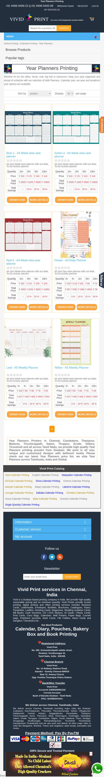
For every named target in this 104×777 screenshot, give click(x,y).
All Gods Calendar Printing (18, 481)
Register (83, 6)
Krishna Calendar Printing (76, 481)
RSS (60, 557)
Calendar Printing (28, 43)
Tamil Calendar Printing (17, 475)
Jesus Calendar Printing (17, 498)
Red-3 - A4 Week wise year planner (23, 262)
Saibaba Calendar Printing (49, 492)
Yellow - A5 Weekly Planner (71, 367)
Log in (95, 6)
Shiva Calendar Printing (48, 481)
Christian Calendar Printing (80, 492)
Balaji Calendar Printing (47, 487)
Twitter (52, 557)
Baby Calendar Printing (45, 498)
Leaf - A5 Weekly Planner (22, 367)
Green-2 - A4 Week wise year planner (72, 155)
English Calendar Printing (45, 475)
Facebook (44, 557)
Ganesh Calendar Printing (18, 487)
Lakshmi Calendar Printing (76, 487)
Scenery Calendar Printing (73, 498)
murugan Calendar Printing (19, 492)
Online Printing (11, 43)
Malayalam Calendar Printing (77, 475)
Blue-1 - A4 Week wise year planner (23, 155)
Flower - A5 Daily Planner (70, 260)
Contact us (101, 125)
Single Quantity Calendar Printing (22, 504)
